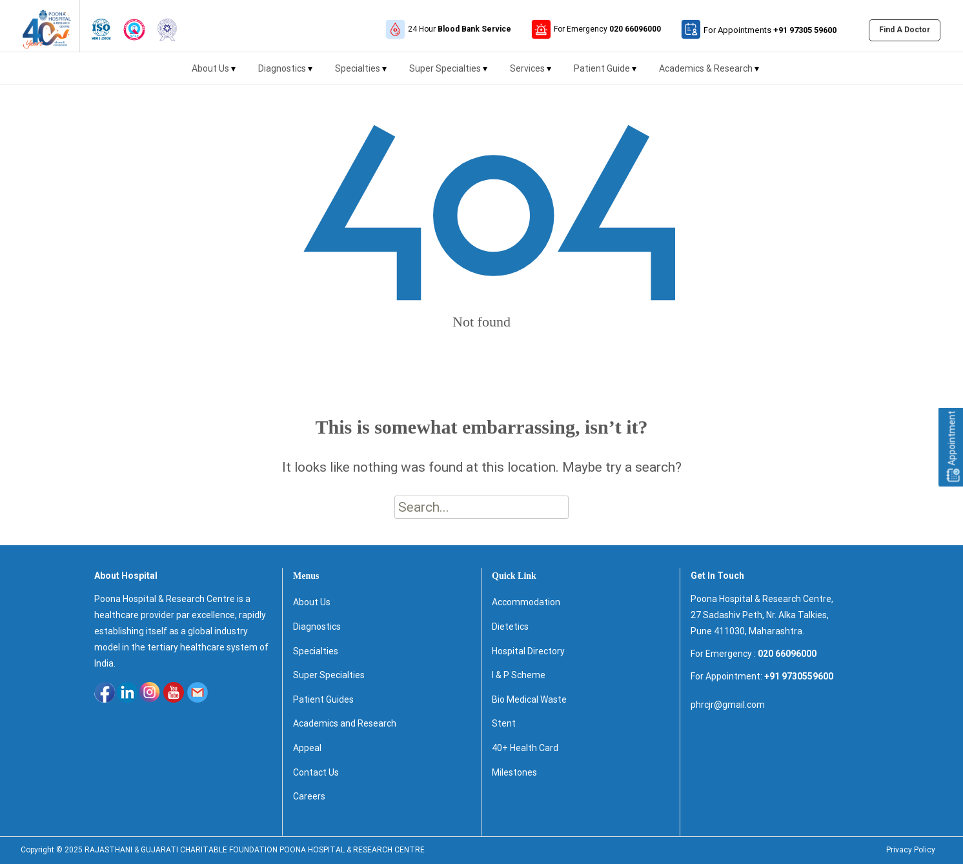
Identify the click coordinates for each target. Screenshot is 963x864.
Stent (504, 723)
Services (530, 74)
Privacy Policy (910, 849)
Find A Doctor (904, 29)
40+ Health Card (525, 748)
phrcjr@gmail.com (728, 704)
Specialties (361, 74)
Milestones (514, 772)
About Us (213, 74)
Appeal (307, 748)
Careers (309, 796)
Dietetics (510, 626)
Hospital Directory (528, 651)
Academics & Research (709, 74)
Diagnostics (285, 74)
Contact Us (316, 772)
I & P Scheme (518, 675)
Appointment (952, 446)
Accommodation (526, 602)
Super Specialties (448, 74)
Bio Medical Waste (529, 699)
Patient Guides (323, 699)
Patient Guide (605, 74)
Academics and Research (344, 723)
